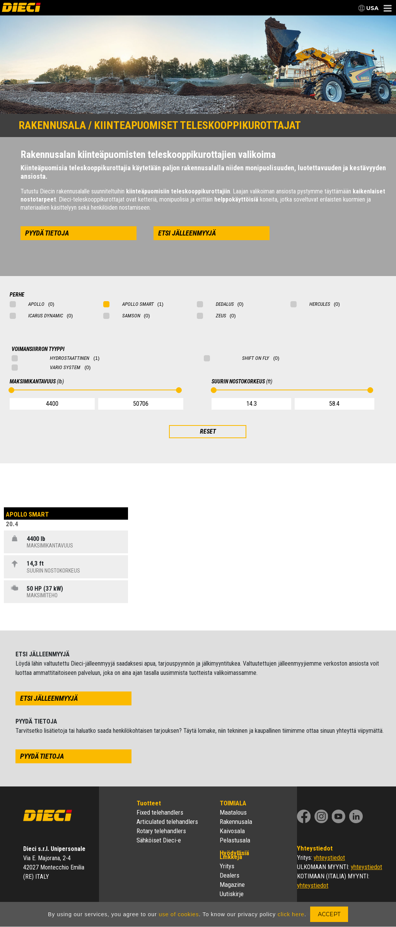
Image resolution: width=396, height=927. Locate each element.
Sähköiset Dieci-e (159, 840)
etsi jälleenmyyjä (187, 233)
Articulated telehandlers (167, 821)
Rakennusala (236, 821)
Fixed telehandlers (160, 812)
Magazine (232, 884)
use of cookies (179, 914)
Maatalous (233, 812)
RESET (208, 431)
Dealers (229, 875)
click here (291, 914)
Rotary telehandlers (161, 831)
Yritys (227, 866)
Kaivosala (232, 831)
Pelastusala (235, 840)
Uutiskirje (232, 894)
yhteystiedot (329, 857)
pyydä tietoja (47, 233)
